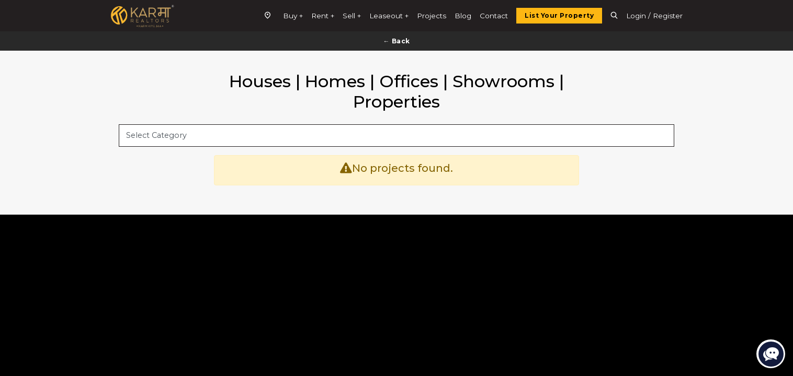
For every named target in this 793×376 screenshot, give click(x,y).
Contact (494, 15)
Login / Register (654, 15)
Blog (463, 15)
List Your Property (559, 15)
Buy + (293, 15)
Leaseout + (389, 15)
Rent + (322, 15)
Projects (431, 15)
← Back (396, 41)
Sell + (352, 15)
